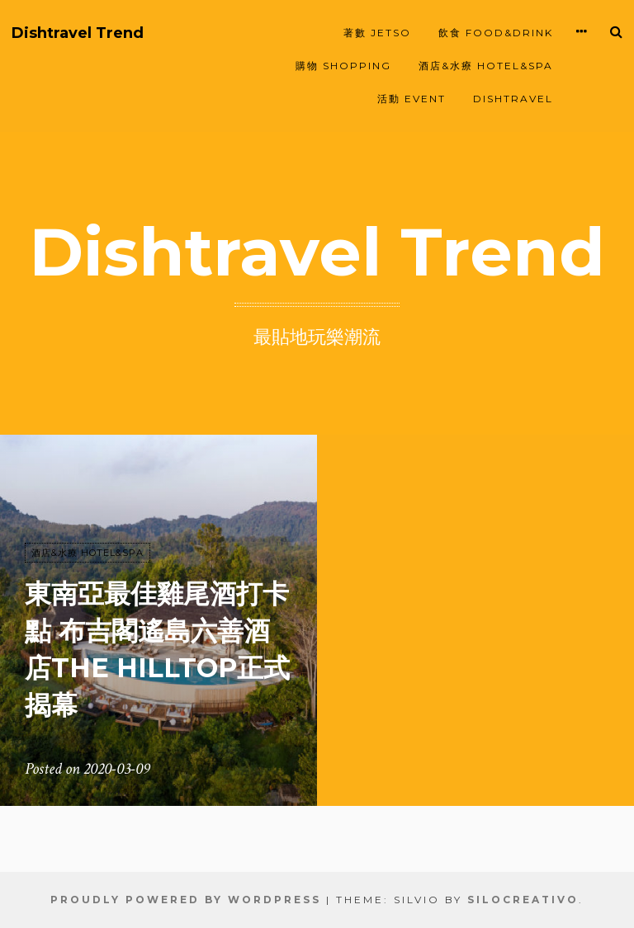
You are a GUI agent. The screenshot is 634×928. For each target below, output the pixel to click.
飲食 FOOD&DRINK (495, 32)
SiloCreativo (523, 899)
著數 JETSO (377, 32)
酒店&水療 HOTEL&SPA (486, 65)
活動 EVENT (411, 98)
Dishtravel (513, 98)
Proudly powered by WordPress (185, 899)
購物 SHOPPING (343, 65)
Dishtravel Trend (78, 33)
